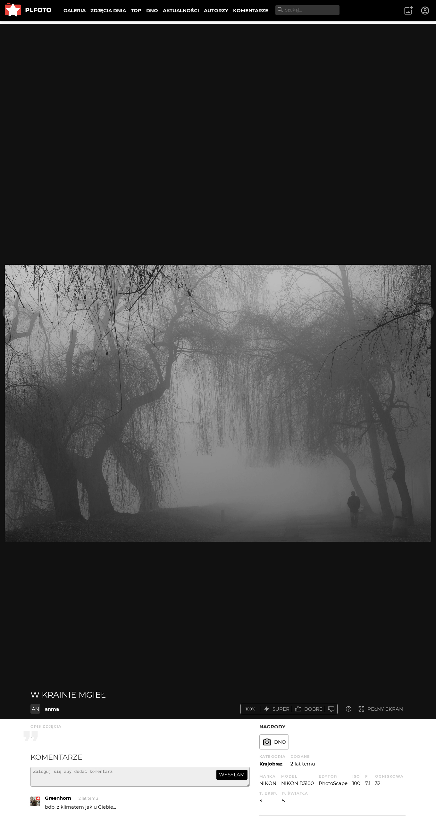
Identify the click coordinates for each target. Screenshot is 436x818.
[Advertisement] (218, 69)
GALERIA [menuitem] (74, 10)
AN (35, 709)
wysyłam (232, 775)
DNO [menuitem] (152, 10)
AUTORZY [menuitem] (216, 10)
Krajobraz (270, 764)
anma (52, 709)
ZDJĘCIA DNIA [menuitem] (108, 10)
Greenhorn (58, 801)
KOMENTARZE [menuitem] (250, 10)
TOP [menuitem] (136, 10)
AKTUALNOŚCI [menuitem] (181, 10)
